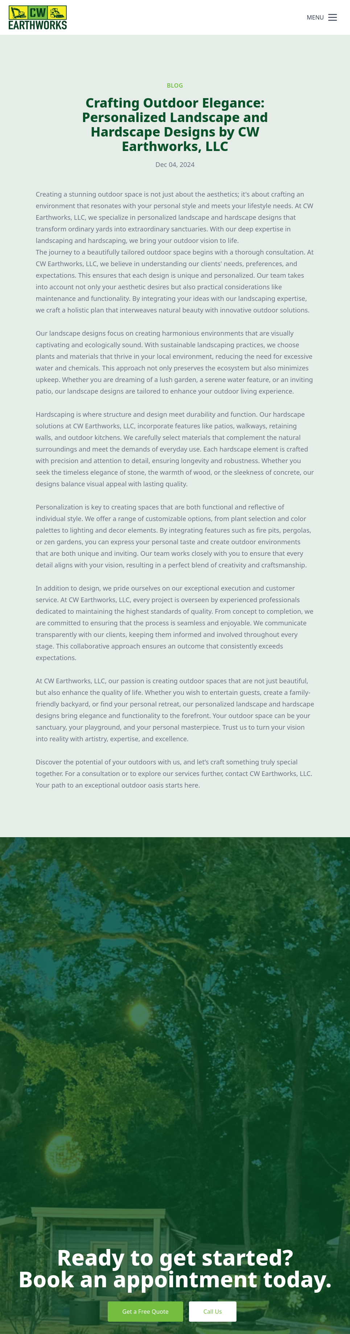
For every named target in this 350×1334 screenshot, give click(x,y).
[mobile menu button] (332, 17)
